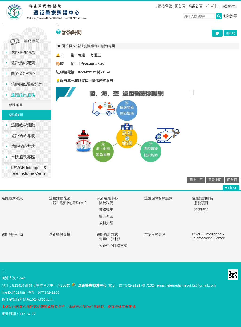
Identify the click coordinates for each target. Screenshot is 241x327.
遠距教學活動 (23, 125)
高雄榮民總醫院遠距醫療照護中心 (45, 12)
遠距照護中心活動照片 (69, 203)
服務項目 (16, 105)
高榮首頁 (196, 6)
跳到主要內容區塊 (2, 2)
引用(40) (230, 33)
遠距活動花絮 (23, 63)
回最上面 (214, 180)
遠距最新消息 (23, 52)
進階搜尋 (230, 16)
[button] (219, 16)
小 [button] (207, 6)
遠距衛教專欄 (23, 136)
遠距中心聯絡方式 (113, 246)
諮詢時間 (16, 115)
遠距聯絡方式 (23, 146)
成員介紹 (106, 223)
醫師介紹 (106, 216)
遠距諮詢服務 (23, 95)
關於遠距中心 (23, 73)
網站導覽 (165, 6)
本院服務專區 (23, 157)
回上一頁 (196, 180)
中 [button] (212, 6)
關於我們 (106, 203)
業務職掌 (106, 209)
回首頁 (180, 6)
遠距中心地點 (109, 239)
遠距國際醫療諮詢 (27, 84)
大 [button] (217, 6)
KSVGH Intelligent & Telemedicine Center (29, 170)
